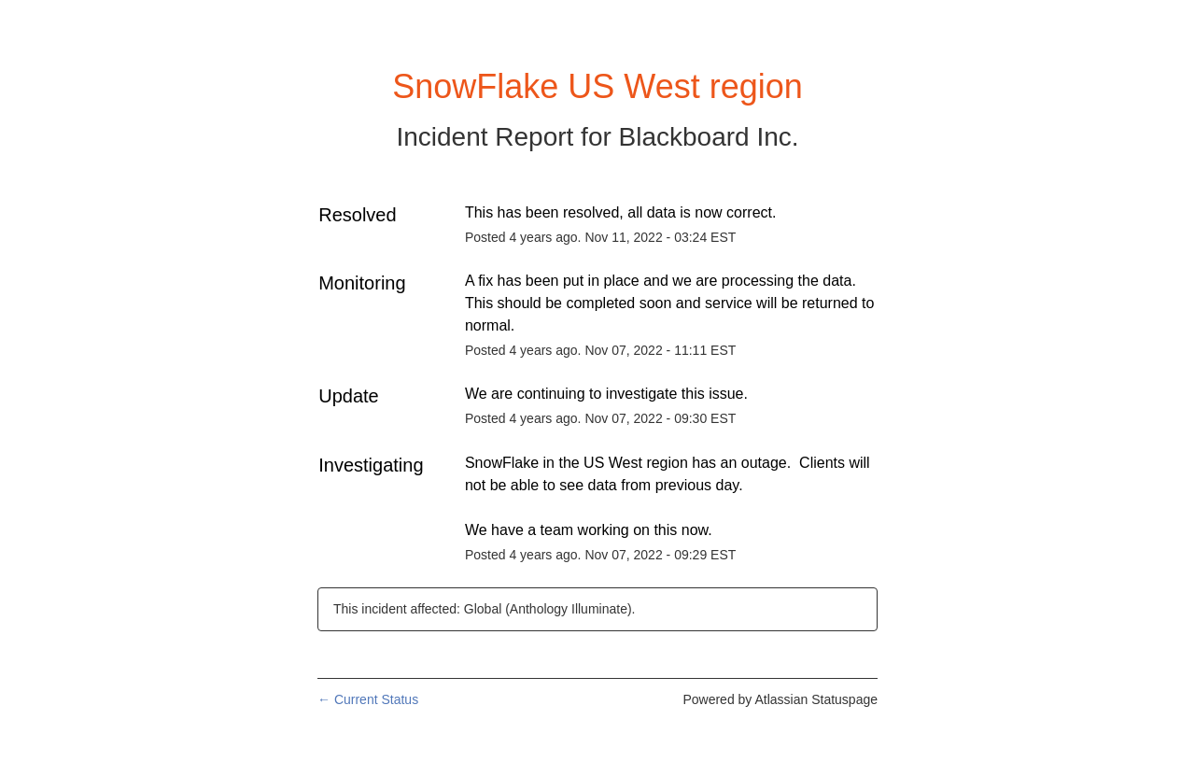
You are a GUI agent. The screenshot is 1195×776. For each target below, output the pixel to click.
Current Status (367, 699)
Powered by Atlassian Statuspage (780, 699)
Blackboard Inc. (709, 136)
